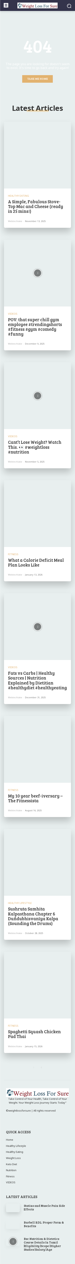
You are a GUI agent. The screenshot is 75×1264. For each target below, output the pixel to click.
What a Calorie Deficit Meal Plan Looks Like (36, 562)
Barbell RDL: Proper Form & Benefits (44, 1224)
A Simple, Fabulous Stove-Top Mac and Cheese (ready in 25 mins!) (35, 206)
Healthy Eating (18, 195)
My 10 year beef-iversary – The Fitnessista (35, 798)
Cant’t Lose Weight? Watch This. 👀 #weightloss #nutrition (34, 447)
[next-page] (41, 1067)
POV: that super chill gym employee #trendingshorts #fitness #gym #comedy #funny (35, 326)
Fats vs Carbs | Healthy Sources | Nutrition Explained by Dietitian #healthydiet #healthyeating (37, 680)
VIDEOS (12, 313)
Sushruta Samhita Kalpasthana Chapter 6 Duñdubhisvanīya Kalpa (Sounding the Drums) (33, 916)
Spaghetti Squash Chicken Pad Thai (34, 1033)
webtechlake (15, 221)
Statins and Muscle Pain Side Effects (44, 1207)
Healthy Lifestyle (20, 903)
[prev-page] (33, 1067)
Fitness (13, 554)
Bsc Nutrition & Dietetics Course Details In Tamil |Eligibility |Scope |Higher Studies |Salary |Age (42, 1244)
